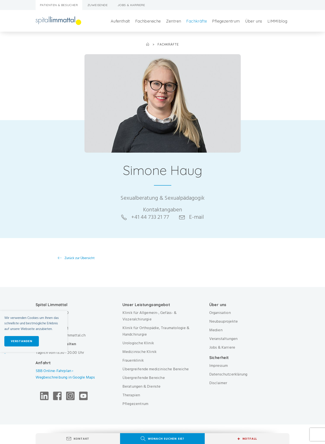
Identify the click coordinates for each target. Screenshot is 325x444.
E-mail (196, 217)
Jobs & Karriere (131, 5)
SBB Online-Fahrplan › (54, 371)
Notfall (247, 439)
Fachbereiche (148, 21)
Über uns (253, 21)
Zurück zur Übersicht (79, 258)
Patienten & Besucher (59, 5)
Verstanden (21, 341)
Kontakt (81, 438)
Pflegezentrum (226, 21)
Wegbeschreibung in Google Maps (66, 377)
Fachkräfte (196, 21)
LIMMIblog (277, 21)
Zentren (173, 21)
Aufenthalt (120, 21)
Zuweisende (97, 5)
